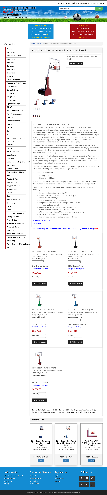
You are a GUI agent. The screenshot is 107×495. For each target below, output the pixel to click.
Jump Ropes (11, 155)
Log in (101, 3)
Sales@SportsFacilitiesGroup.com (16, 17)
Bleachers (11, 73)
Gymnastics (11, 141)
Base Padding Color (39, 259)
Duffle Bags (11, 100)
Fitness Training (13, 121)
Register (95, 3)
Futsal (9, 128)
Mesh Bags (11, 165)
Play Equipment (13, 182)
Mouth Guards (12, 169)
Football (10, 124)
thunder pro (62, 412)
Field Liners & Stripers (16, 110)
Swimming (11, 203)
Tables (9, 206)
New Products (34, 481)
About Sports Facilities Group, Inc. (14, 476)
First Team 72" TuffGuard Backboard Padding (91, 443)
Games (9, 131)
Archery (10, 49)
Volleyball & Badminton (16, 223)
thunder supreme (75, 412)
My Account (58, 476)
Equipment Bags (13, 104)
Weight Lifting (12, 227)
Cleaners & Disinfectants (17, 83)
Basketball (11, 59)
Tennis (9, 210)
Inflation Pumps (13, 151)
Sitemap (6, 484)
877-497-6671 (9, 15)
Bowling (10, 76)
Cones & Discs (12, 90)
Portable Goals (49, 410)
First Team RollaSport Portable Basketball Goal (66, 443)
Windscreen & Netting (16, 237)
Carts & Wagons (13, 80)
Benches (10, 66)
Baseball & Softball (14, 56)
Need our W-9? (34, 484)
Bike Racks (11, 69)
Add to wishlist (39, 284)
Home (33, 44)
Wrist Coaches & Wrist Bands (18, 244)
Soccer (9, 196)
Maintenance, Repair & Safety (19, 162)
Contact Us (33, 476)
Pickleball (10, 175)
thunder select (37, 412)
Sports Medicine (13, 199)
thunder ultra (49, 412)
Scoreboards (12, 189)
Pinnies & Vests (13, 179)
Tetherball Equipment (16, 213)
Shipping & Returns (35, 478)
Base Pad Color (73, 259)
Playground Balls (13, 186)
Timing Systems (13, 216)
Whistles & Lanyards (15, 234)
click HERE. (83, 37)
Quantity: (33, 277)
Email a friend (76, 64)
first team (62, 410)
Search (99, 9)
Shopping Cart (59, 478)
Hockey (10, 145)
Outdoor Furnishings (15, 172)
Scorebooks (11, 193)
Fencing (10, 117)
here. (96, 229)
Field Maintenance (14, 114)
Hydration (11, 148)
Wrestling (11, 240)
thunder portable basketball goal (82, 410)
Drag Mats (11, 97)
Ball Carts (10, 62)
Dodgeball (11, 93)
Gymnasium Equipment (16, 138)
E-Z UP (9, 107)
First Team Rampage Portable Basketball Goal (40, 443)
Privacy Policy (8, 481)
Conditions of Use (9, 478)
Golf (8, 134)
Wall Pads (10, 230)
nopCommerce (75, 493)
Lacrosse (10, 158)
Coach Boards (12, 86)
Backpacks (11, 52)
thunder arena (89, 412)
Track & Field (12, 220)
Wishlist (57, 481)
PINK (9, 247)
